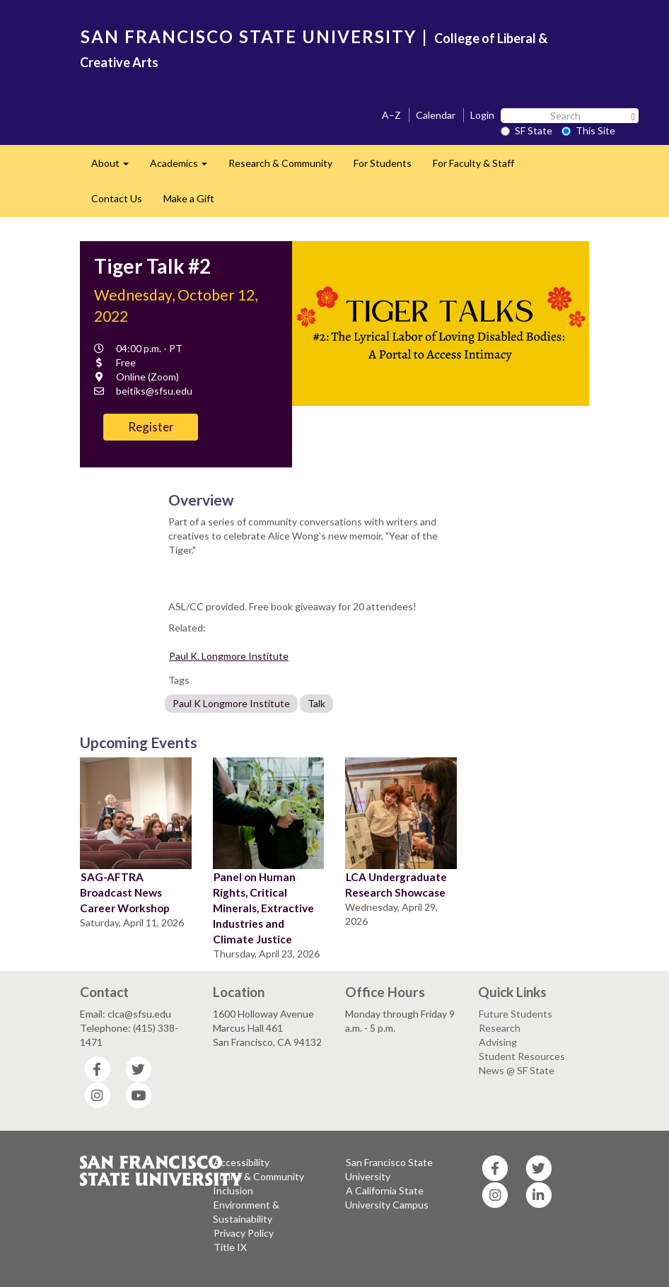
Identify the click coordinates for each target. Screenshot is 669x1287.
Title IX (230, 1247)
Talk (316, 703)
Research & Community (280, 163)
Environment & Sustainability (246, 1212)
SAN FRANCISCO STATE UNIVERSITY (249, 36)
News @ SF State (516, 1070)
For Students (383, 163)
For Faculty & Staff (473, 163)
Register (151, 426)
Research (499, 1028)
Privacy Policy (244, 1233)
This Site (588, 130)
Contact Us (116, 198)
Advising (498, 1042)
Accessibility (241, 1162)
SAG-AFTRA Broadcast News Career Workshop (125, 892)
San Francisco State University (389, 1169)
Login (482, 115)
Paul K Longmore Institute (231, 703)
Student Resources (522, 1056)
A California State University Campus (387, 1197)
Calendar (435, 115)
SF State (526, 130)
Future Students (515, 1014)
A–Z (391, 115)
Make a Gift (188, 198)
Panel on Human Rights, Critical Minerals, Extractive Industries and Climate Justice (263, 907)
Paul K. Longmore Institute (229, 656)
